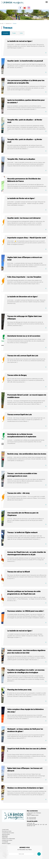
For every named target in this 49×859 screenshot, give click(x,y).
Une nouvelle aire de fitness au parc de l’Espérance (25, 514)
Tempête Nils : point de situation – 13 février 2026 (27, 140)
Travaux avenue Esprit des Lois (22, 415)
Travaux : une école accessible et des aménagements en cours (25, 474)
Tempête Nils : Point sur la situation (24, 159)
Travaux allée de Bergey (20, 375)
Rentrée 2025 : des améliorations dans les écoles (26, 455)
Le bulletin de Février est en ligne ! (24, 198)
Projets (14, 33)
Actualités (5, 33)
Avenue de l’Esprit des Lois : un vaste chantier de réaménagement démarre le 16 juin (27, 554)
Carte (21, 33)
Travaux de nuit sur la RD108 (21, 572)
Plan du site (5, 837)
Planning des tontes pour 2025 (22, 690)
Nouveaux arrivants (6, 831)
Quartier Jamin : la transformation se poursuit (28, 61)
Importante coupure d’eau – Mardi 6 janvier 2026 (27, 239)
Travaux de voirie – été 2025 (21, 493)
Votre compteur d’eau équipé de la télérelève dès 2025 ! (24, 710)
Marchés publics (6, 834)
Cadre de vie (8, 23)
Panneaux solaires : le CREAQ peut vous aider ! (28, 612)
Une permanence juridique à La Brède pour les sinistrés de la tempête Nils (27, 81)
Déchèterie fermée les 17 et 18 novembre (26, 336)
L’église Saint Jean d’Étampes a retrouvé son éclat (27, 258)
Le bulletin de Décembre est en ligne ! (25, 297)
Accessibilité (5, 841)
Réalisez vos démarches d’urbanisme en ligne (26, 789)
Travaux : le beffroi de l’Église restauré (25, 532)
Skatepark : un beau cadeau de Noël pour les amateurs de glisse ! (28, 730)
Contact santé (5, 829)
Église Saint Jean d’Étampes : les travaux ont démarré (27, 769)
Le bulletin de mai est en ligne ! (22, 41)
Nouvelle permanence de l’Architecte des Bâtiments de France (27, 180)
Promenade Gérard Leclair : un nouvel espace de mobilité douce (25, 396)
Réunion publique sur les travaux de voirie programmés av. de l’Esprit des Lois (27, 592)
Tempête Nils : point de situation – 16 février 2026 (27, 121)
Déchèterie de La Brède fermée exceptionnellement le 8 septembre (24, 435)
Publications (5, 836)
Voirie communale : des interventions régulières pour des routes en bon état (25, 651)
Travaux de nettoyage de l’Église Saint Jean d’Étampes (27, 317)
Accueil (1, 23)
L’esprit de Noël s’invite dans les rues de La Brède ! (27, 750)
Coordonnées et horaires (8, 832)
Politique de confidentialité (8, 838)
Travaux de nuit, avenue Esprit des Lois (25, 356)
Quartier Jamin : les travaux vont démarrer (27, 218)
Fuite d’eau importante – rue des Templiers (27, 277)
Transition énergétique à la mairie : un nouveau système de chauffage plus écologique (25, 672)
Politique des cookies (7, 840)
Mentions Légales (6, 843)
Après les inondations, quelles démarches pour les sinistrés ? (27, 101)
